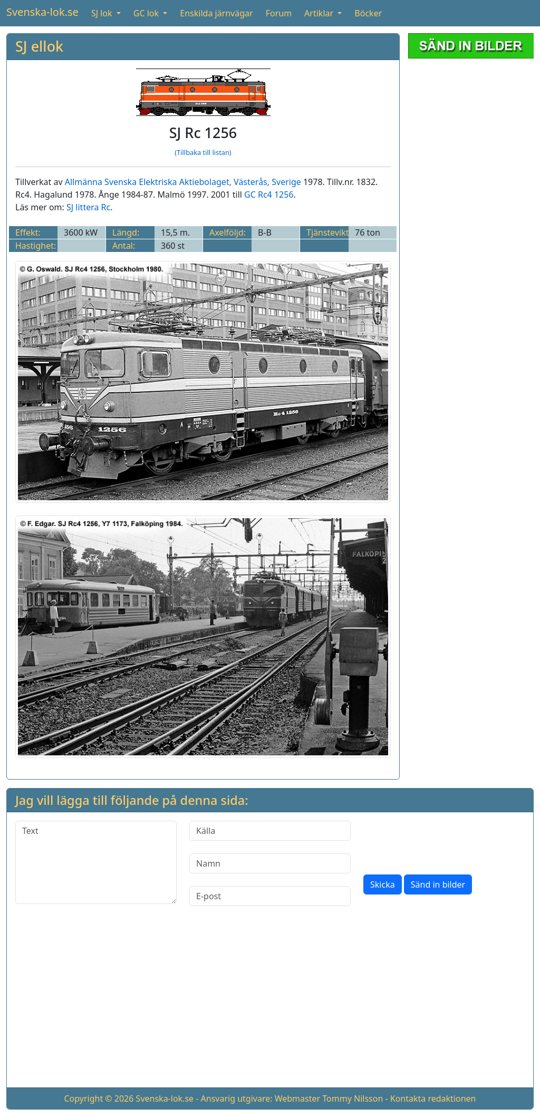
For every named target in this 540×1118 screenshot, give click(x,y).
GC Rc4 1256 (268, 194)
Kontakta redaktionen (433, 1098)
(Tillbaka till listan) (203, 152)
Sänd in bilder (438, 884)
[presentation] (443, 841)
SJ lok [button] (102, 13)
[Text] (96, 862)
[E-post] (270, 896)
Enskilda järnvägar (216, 13)
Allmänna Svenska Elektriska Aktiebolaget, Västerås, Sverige (183, 182)
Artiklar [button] (319, 13)
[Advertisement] (471, 225)
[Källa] (270, 831)
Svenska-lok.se (42, 12)
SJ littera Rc (88, 207)
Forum (279, 13)
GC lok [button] (147, 13)
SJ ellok (39, 46)
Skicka (382, 884)
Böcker (368, 13)
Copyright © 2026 (98, 1098)
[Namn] (270, 863)
